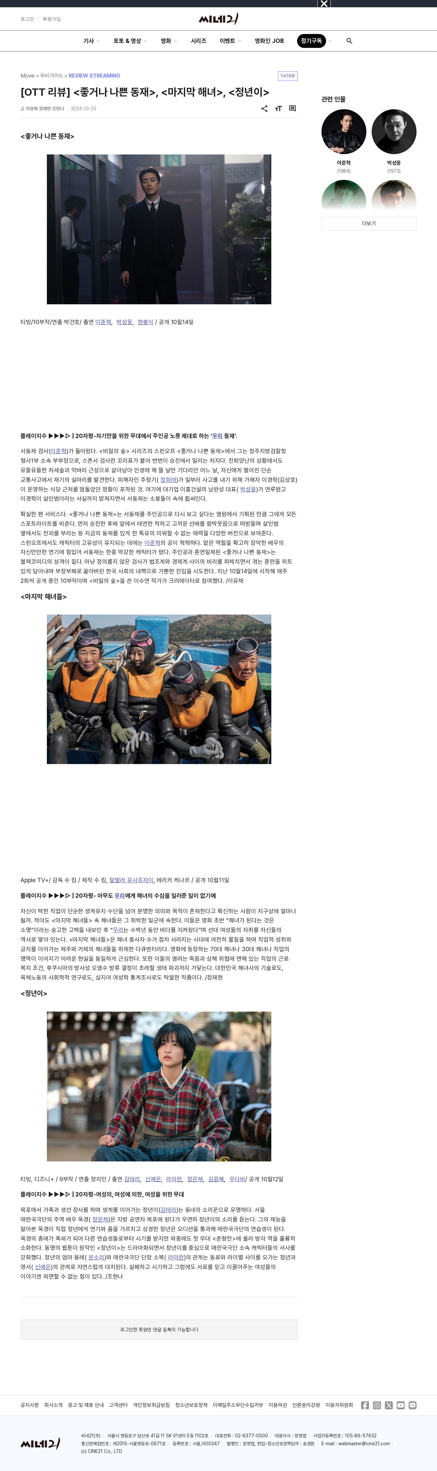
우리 (217, 435)
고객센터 (118, 1405)
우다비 (237, 1179)
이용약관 (278, 1405)
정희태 (168, 479)
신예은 (153, 1179)
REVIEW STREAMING (94, 76)
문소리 (96, 1257)
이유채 (32, 108)
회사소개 (53, 1405)
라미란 (174, 1179)
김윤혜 (216, 1179)
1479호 (288, 75)
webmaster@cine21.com (364, 1443)
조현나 (58, 108)
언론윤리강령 (306, 1405)
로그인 (27, 18)
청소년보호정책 (191, 1405)
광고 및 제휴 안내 (86, 1405)
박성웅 (124, 321)
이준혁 (103, 321)
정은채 (195, 1179)
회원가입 (52, 18)
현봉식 (145, 321)
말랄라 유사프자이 (131, 880)
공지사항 (29, 1405)
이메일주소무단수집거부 (238, 1405)
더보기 (369, 223)
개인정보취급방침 (151, 1405)
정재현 (45, 108)
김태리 (132, 1179)
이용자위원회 (339, 1405)
